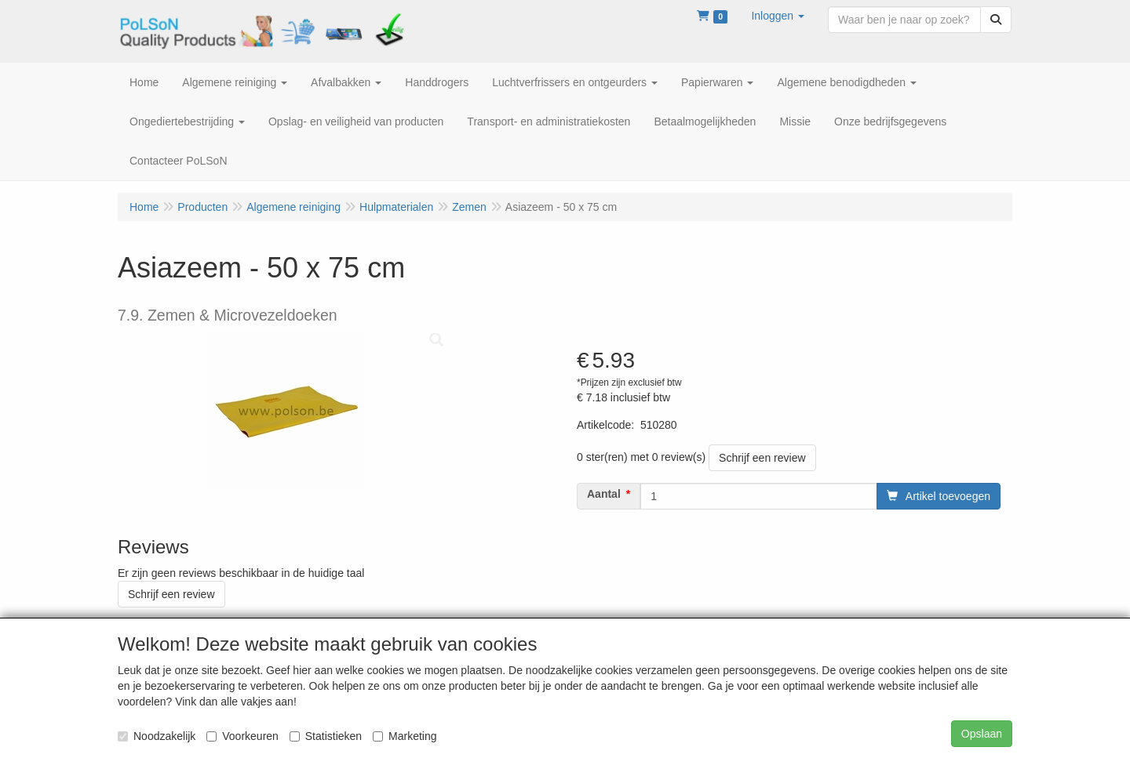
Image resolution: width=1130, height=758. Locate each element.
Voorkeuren (242, 736)
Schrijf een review (762, 458)
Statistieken (326, 736)
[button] (777, 15)
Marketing (404, 736)
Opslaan (981, 733)
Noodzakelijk (156, 736)
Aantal (604, 493)
